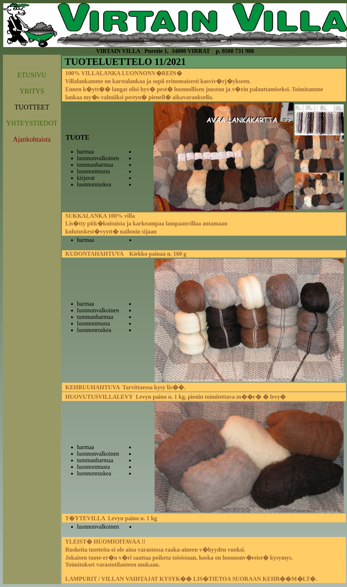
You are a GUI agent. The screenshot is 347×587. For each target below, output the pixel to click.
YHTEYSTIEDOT (32, 123)
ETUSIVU (32, 75)
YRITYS (32, 91)
